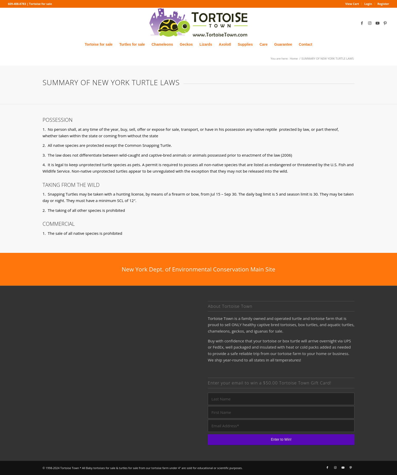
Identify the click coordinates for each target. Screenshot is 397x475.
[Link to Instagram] (370, 23)
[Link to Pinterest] (385, 23)
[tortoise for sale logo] (198, 23)
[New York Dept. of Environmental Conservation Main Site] (198, 269)
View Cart (352, 4)
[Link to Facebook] (362, 23)
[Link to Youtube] (377, 23)
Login (368, 4)
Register (383, 4)
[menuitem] (352, 4)
